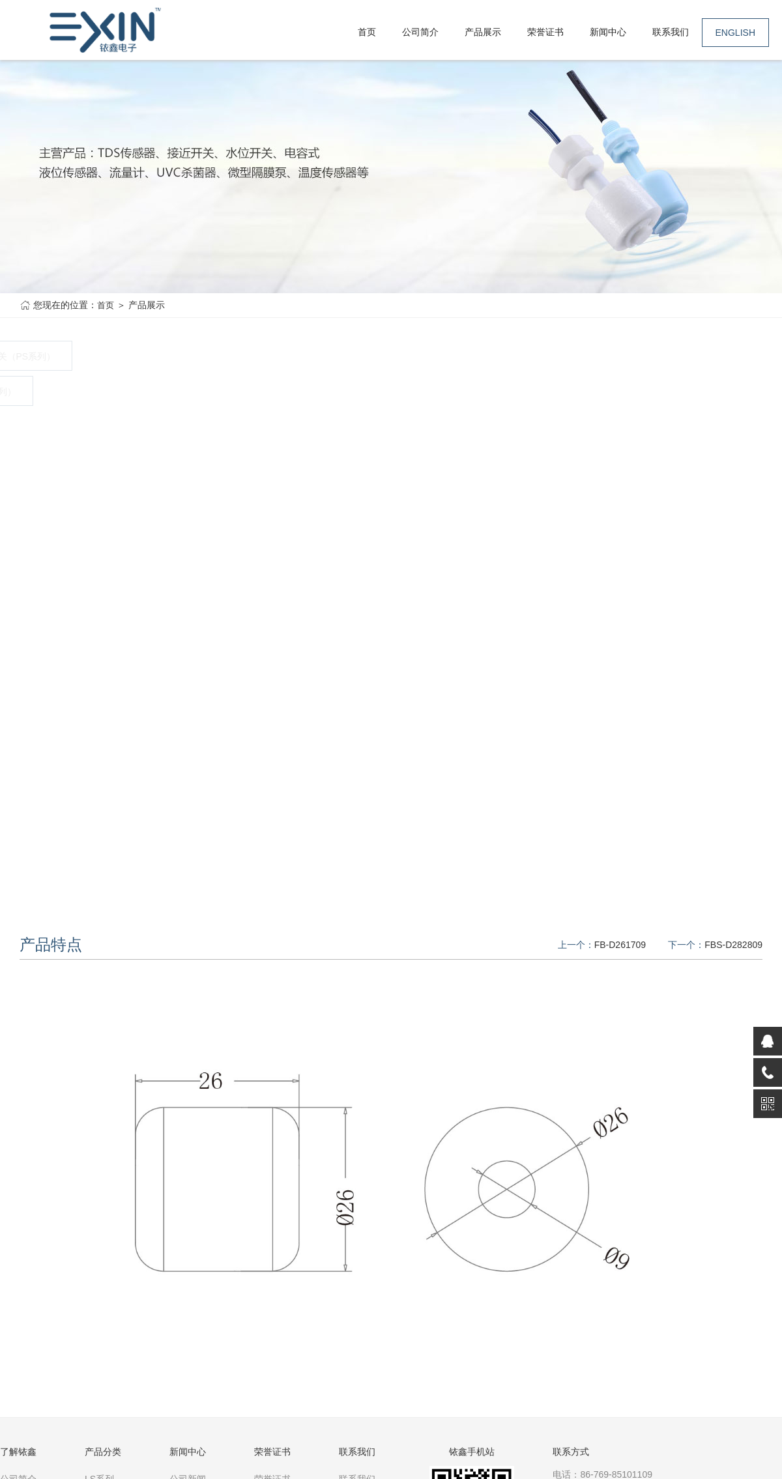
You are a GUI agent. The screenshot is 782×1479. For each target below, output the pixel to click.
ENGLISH (735, 32)
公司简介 (420, 32)
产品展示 (483, 32)
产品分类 (103, 1451)
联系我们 (670, 32)
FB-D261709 (620, 945)
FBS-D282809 (733, 945)
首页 (367, 32)
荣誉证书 (545, 32)
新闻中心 (608, 32)
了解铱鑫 (18, 1451)
